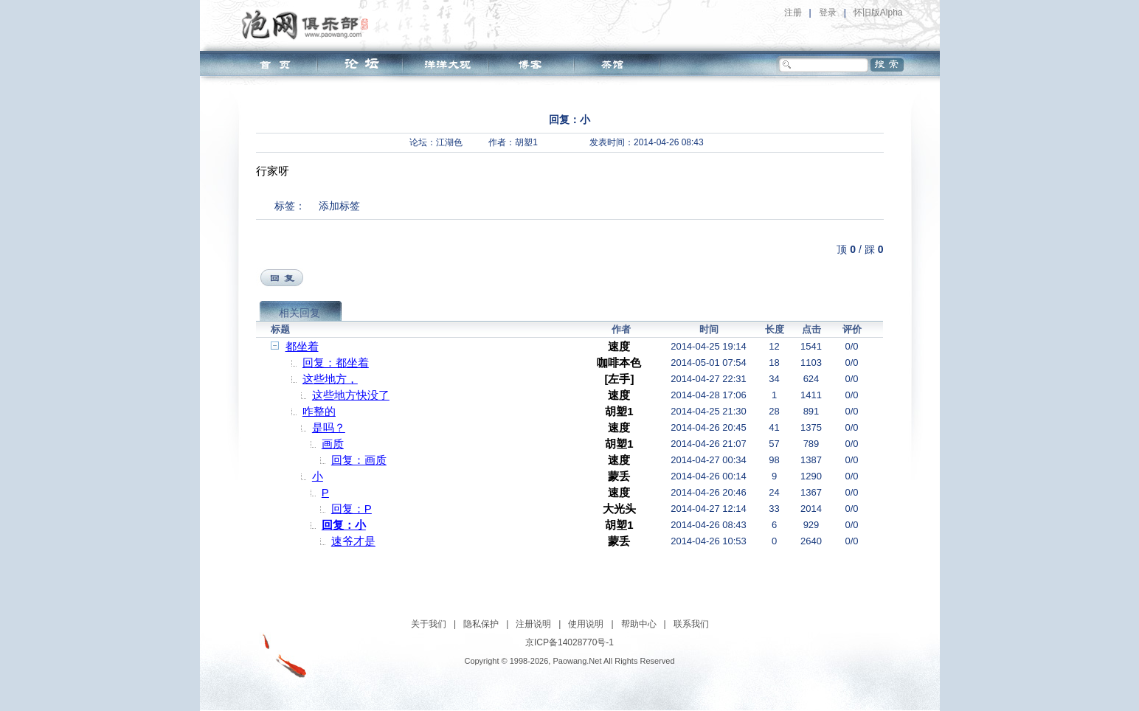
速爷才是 (353, 541)
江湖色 (449, 142)
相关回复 (299, 313)
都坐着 (302, 346)
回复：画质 (359, 460)
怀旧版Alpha (878, 12)
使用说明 (585, 624)
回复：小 (344, 524)
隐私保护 (481, 624)
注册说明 (533, 624)
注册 (793, 12)
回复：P (351, 508)
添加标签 (339, 206)
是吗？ (328, 427)
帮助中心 (639, 624)
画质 (333, 443)
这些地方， (330, 378)
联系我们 (691, 624)
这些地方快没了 (351, 395)
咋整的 (319, 411)
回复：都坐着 (335, 362)
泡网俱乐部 (308, 24)
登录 (828, 12)
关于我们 (428, 624)
